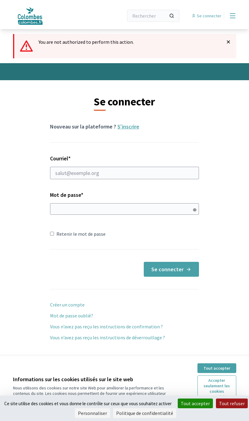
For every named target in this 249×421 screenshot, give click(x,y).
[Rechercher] (153, 16)
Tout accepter (217, 368)
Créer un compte (67, 305)
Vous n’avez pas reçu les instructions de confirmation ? (106, 326)
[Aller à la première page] (53, 16)
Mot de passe (66, 194)
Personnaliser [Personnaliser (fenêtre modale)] (92, 413)
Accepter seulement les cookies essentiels (217, 388)
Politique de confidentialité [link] (144, 413)
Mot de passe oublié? (71, 316)
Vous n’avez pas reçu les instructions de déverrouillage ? (107, 337)
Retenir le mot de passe (78, 234)
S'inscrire (128, 126)
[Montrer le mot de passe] (195, 210)
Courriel (124, 167)
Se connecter (171, 269)
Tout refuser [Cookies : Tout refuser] (232, 403)
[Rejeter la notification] (228, 42)
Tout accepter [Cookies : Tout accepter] (195, 403)
